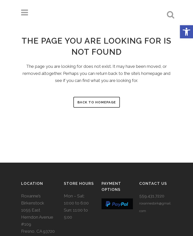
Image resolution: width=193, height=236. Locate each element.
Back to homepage (96, 102)
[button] (186, 31)
